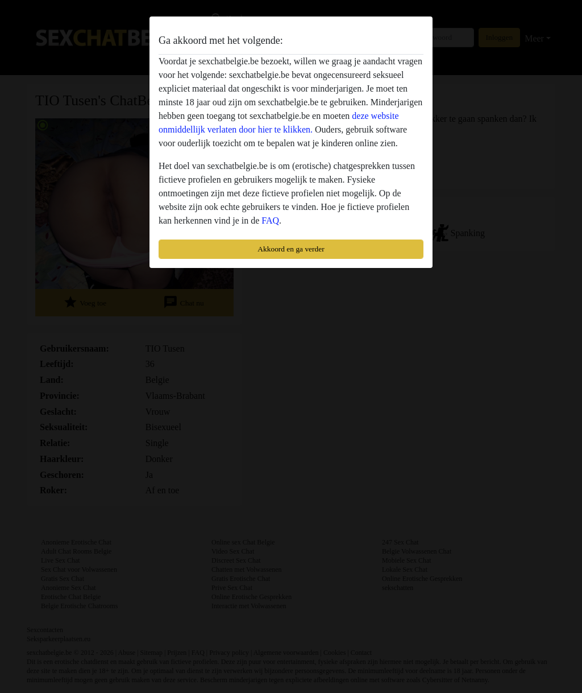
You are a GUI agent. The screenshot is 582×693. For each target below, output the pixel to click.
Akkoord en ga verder (290, 249)
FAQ (270, 220)
